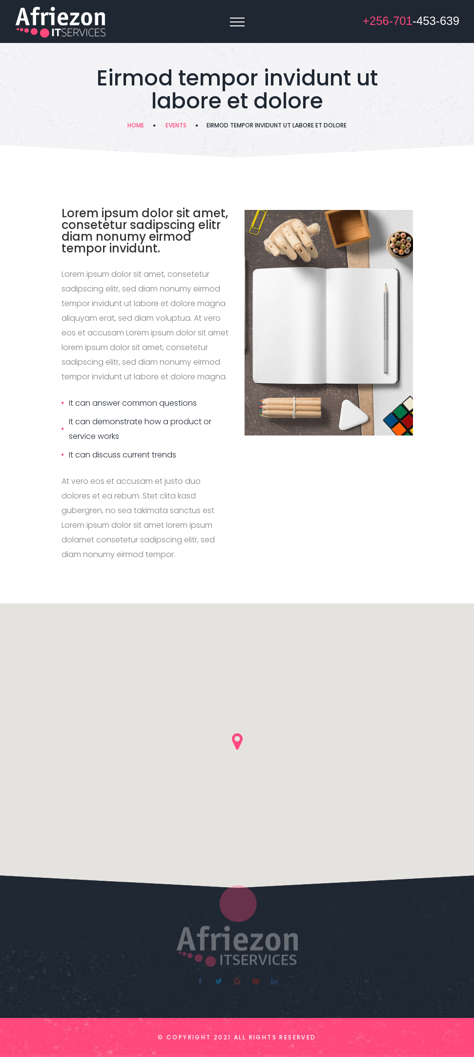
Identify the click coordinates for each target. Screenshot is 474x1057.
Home (135, 125)
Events (175, 125)
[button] (237, 741)
